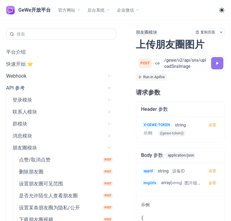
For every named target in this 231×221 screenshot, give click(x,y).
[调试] (217, 63)
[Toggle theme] (222, 10)
